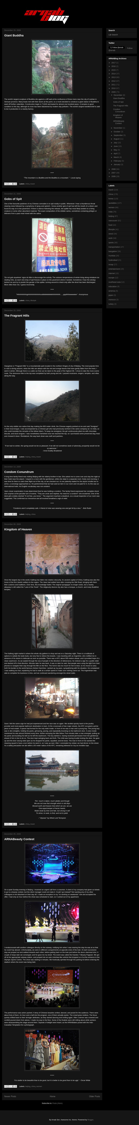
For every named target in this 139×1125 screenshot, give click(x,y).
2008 (113, 169)
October (117, 132)
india (111, 212)
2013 (113, 77)
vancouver (113, 221)
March (116, 157)
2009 (113, 92)
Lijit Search (113, 35)
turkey (111, 304)
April (116, 153)
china (27, 184)
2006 (113, 176)
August (117, 139)
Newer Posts (10, 1096)
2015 (113, 70)
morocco (112, 300)
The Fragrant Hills (16, 315)
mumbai (112, 256)
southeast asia (115, 282)
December (118, 95)
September (118, 135)
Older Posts (94, 1096)
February (118, 161)
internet (112, 273)
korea (111, 199)
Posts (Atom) (57, 1103)
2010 (113, 88)
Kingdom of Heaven (18, 529)
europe (111, 278)
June (116, 146)
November (118, 128)
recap (111, 264)
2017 (113, 63)
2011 (113, 85)
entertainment (114, 269)
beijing (27, 457)
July (115, 143)
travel (32, 184)
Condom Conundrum (19, 472)
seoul (111, 234)
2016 (113, 66)
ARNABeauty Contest (19, 839)
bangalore (113, 251)
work (111, 238)
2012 (113, 81)
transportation (114, 247)
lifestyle (33, 300)
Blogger (90, 1120)
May (116, 150)
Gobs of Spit (13, 199)
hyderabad (113, 260)
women (39, 1086)
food (110, 225)
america (112, 291)
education (113, 286)
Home (52, 1096)
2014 (113, 74)
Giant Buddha (14, 35)
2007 (113, 173)
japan (111, 295)
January (117, 164)
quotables (113, 203)
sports (111, 242)
